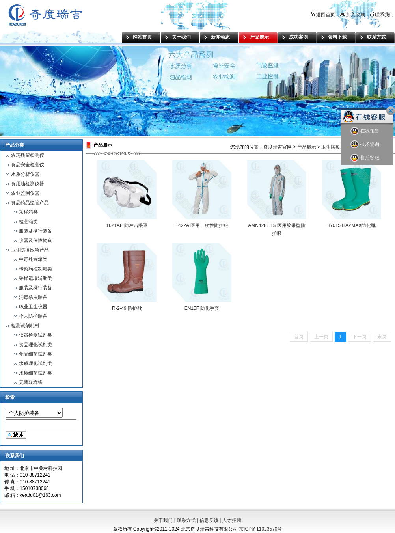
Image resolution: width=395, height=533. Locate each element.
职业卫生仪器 (33, 306)
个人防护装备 (33, 316)
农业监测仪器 (25, 193)
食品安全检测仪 (27, 165)
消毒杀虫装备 (33, 297)
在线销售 (364, 131)
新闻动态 (220, 37)
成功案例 (298, 37)
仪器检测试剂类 (35, 335)
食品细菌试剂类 (35, 354)
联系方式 (376, 37)
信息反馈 (208, 520)
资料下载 (337, 37)
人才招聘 (231, 520)
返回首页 (323, 14)
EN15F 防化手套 (202, 308)
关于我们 (181, 37)
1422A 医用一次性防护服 (201, 225)
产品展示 (259, 37)
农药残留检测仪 (27, 155)
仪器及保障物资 (35, 240)
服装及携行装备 (35, 231)
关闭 (390, 110)
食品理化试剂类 (35, 344)
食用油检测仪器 (27, 183)
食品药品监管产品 (30, 202)
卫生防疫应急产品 (30, 250)
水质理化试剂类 (35, 363)
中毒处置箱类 (33, 259)
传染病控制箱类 (35, 269)
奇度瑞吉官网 (277, 147)
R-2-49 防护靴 (127, 308)
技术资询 (364, 144)
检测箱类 (28, 221)
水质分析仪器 (25, 174)
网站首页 (142, 37)
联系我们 (382, 14)
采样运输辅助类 (35, 278)
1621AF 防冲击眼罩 (126, 225)
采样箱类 (28, 212)
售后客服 (364, 158)
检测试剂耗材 (25, 325)
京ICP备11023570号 (260, 529)
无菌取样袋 (31, 382)
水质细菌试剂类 (35, 373)
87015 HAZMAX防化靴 (352, 225)
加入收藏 (352, 14)
